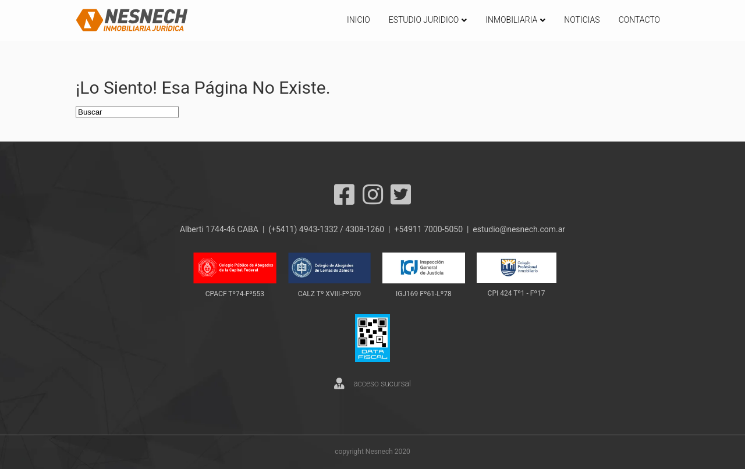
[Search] (127, 112)
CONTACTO (639, 19)
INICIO (358, 19)
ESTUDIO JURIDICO (424, 19)
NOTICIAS (581, 19)
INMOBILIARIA (511, 19)
